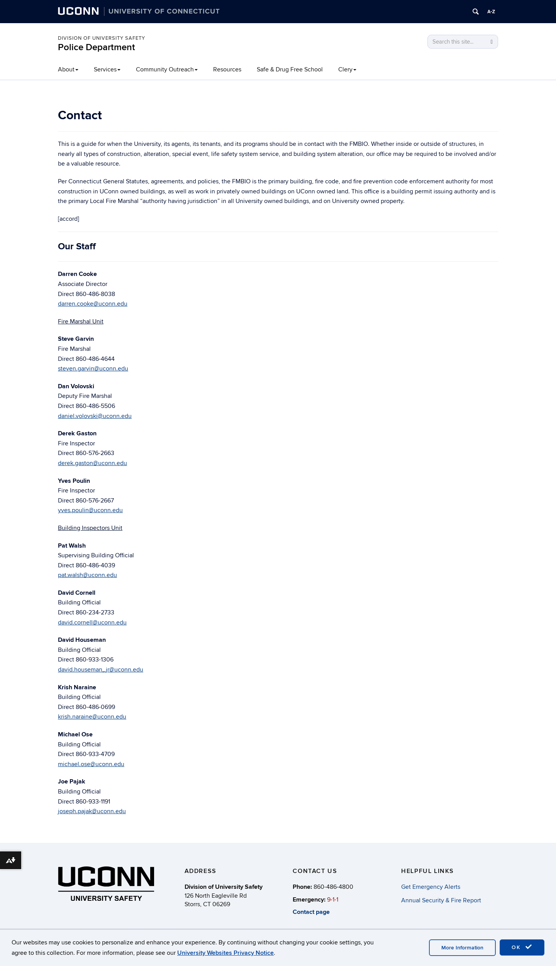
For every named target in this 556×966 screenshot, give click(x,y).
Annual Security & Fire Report (441, 900)
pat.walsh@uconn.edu (87, 575)
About (68, 69)
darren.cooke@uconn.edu (92, 304)
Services (107, 69)
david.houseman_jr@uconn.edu (100, 669)
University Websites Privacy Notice (225, 953)
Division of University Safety (101, 38)
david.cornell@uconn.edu (92, 622)
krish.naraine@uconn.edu (92, 717)
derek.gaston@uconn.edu (92, 463)
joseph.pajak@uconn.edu (92, 811)
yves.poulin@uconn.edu (90, 510)
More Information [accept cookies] (462, 947)
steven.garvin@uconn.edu (93, 368)
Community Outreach (167, 69)
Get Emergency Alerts (430, 887)
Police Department (96, 47)
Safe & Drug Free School (290, 69)
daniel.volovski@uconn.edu (95, 416)
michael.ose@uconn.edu (91, 764)
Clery (347, 69)
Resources (227, 69)
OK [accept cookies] (522, 947)
